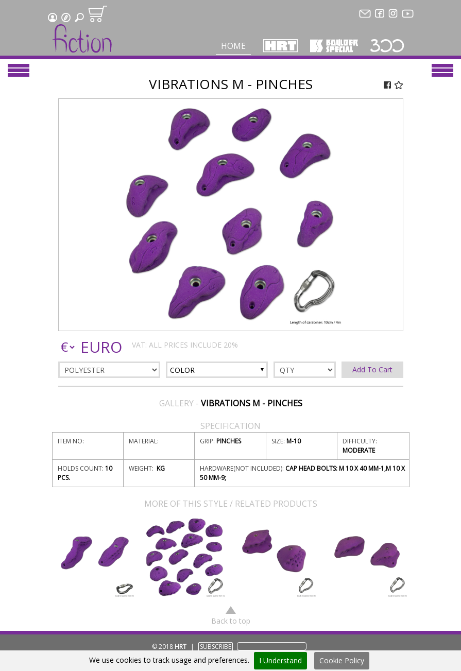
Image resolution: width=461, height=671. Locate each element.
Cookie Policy (341, 660)
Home (233, 45)
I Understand (280, 660)
